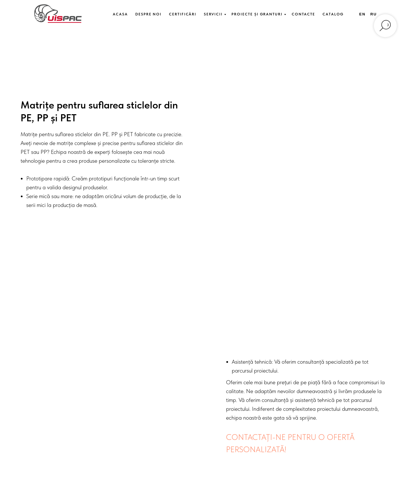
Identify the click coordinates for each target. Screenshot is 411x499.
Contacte (303, 14)
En (362, 14)
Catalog (333, 14)
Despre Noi (148, 14)
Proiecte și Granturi (256, 14)
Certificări (182, 14)
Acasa (120, 14)
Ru (373, 14)
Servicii (213, 14)
